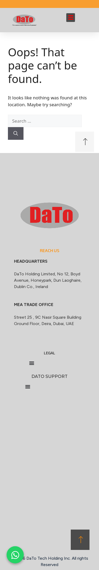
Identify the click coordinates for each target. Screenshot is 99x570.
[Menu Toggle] (31, 363)
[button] (70, 17)
